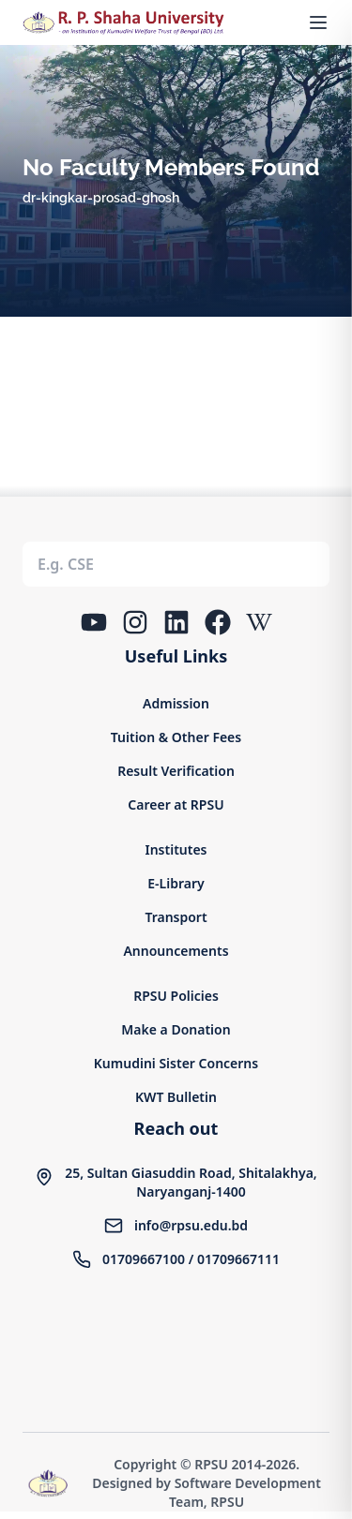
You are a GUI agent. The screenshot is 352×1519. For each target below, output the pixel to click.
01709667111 (238, 1259)
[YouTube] (94, 622)
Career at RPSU (175, 804)
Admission (176, 703)
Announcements (175, 951)
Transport (176, 917)
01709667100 (143, 1259)
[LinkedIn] (176, 622)
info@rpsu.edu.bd (191, 1225)
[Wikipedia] (259, 622)
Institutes (176, 849)
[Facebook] (218, 622)
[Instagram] (135, 622)
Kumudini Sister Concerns (176, 1063)
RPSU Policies (176, 996)
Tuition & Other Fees (176, 737)
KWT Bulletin (176, 1097)
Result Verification (176, 771)
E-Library (175, 883)
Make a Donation (175, 1029)
